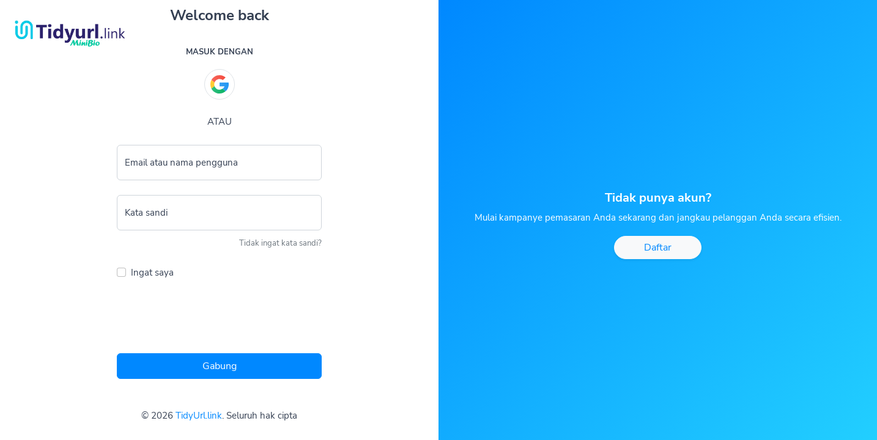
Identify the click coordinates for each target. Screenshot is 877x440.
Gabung (219, 366)
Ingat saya (152, 272)
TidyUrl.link (199, 415)
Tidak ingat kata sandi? (280, 243)
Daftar (658, 247)
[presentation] (210, 319)
